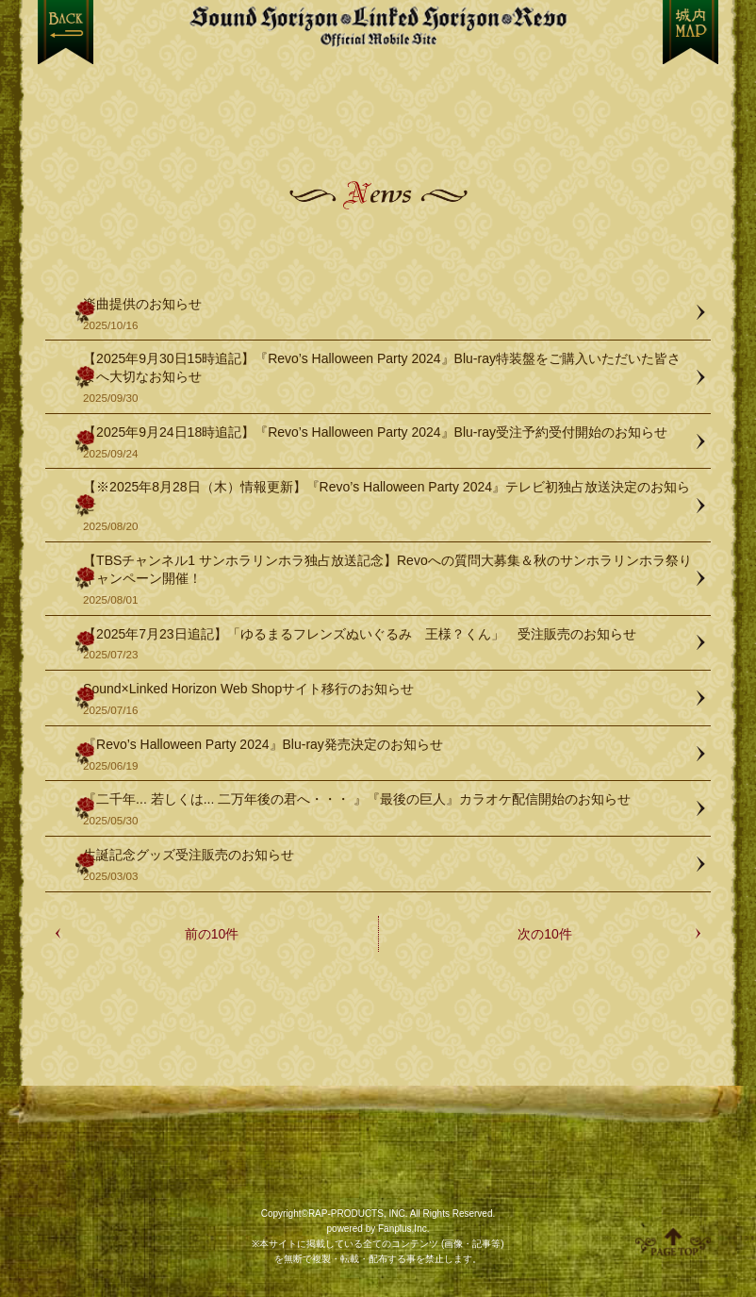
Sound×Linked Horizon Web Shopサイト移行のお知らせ (387, 699)
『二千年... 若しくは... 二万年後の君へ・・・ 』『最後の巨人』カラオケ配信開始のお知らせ (387, 809)
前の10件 (212, 933)
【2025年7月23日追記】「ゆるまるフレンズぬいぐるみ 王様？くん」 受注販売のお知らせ (387, 644)
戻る (65, 32)
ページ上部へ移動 (673, 1241)
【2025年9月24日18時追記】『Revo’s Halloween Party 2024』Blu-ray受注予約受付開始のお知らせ (387, 442)
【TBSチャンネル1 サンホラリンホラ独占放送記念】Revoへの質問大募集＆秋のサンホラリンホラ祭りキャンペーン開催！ (387, 580)
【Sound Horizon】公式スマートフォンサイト (378, 26)
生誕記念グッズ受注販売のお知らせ (387, 865)
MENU (690, 32)
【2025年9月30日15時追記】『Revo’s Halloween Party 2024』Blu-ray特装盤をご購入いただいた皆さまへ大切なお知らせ (387, 378)
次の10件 (545, 933)
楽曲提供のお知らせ (387, 314)
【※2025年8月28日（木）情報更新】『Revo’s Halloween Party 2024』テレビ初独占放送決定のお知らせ (387, 506)
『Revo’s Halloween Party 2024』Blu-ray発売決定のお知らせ (387, 755)
